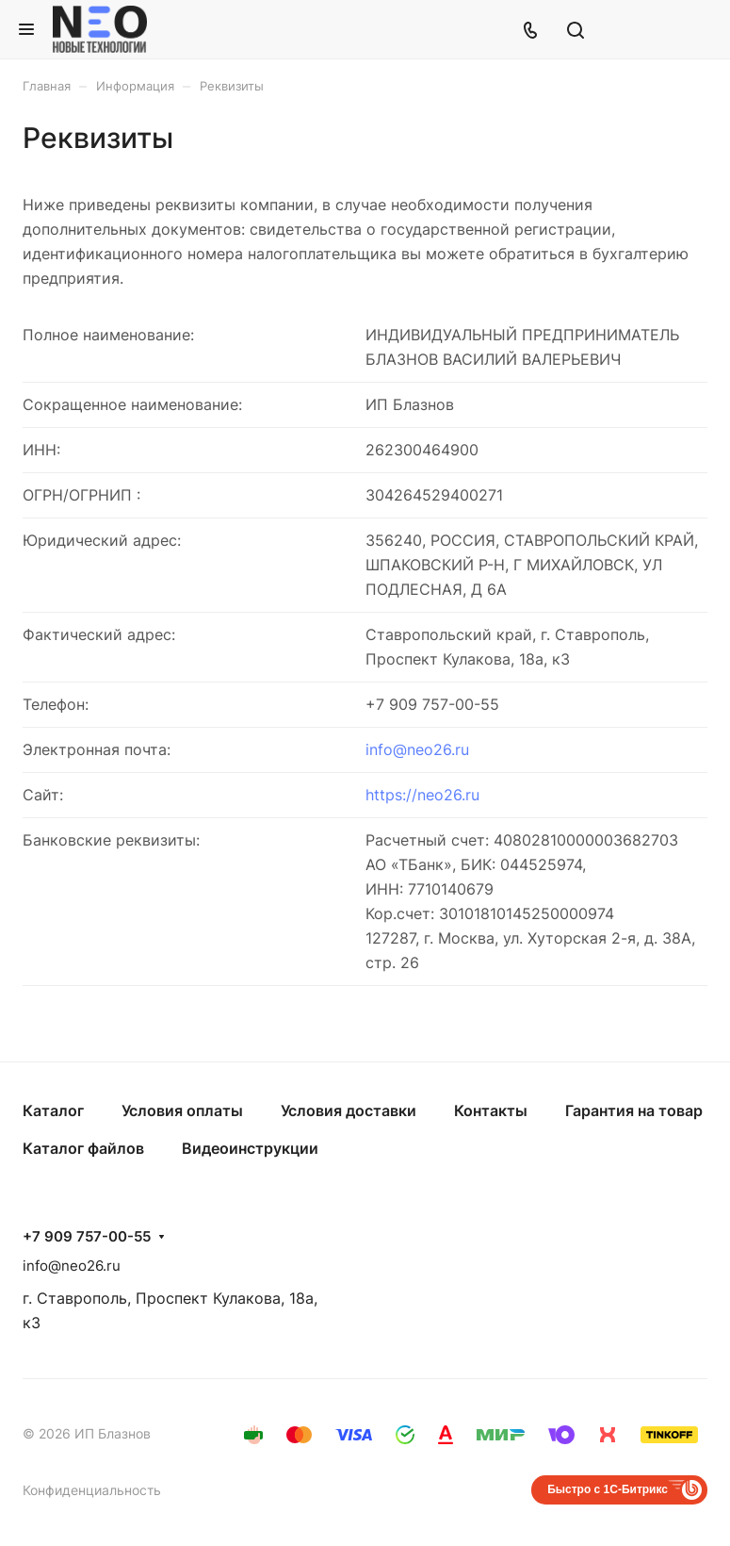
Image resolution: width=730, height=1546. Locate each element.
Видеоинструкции (250, 1148)
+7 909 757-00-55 (87, 1236)
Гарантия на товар (634, 1110)
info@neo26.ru (417, 749)
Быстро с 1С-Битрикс (607, 1489)
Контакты (490, 1110)
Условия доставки (348, 1110)
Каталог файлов (83, 1148)
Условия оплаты (182, 1110)
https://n (395, 794)
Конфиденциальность (92, 1490)
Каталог (53, 1110)
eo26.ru (452, 794)
